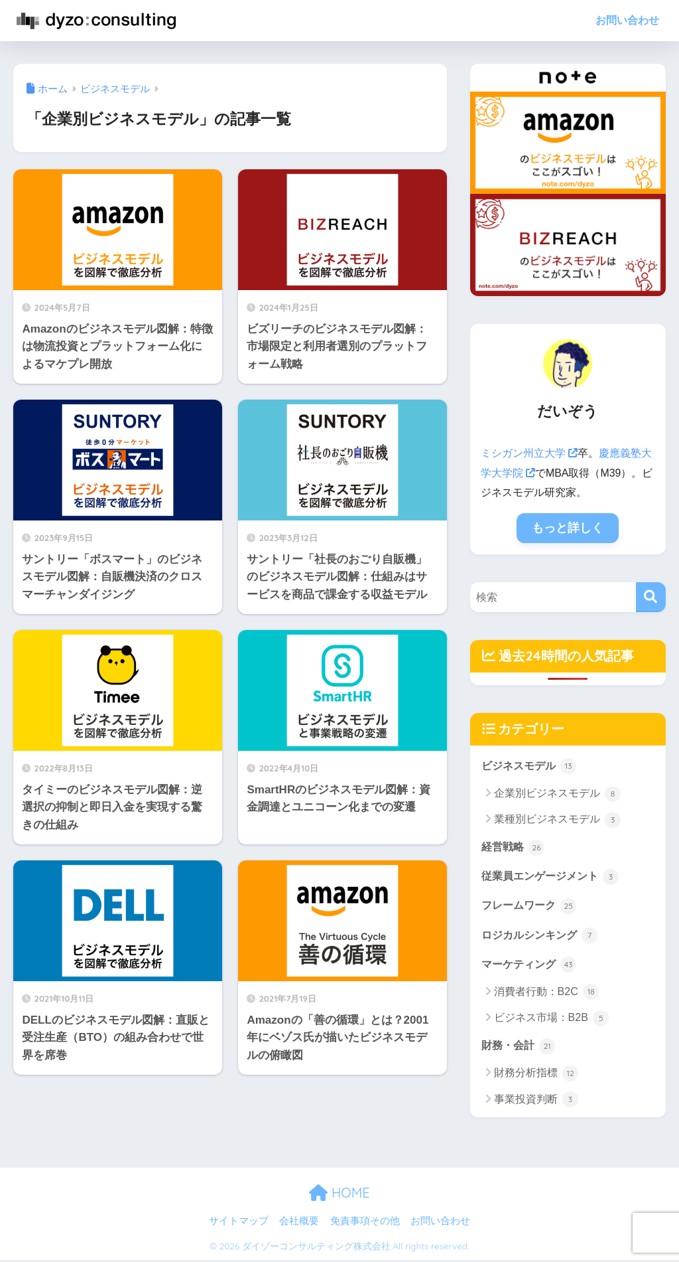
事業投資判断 (536, 1102)
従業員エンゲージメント (554, 876)
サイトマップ (239, 1223)
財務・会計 (520, 1048)
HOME (339, 1195)
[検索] (651, 596)
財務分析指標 (536, 1076)
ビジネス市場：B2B (551, 1020)
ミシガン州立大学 (529, 453)
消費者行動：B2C (546, 994)
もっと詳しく (567, 527)
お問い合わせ (627, 20)
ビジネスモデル (531, 765)
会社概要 (299, 1223)
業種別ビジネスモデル (557, 820)
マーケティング (531, 966)
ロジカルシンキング (542, 936)
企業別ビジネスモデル (557, 793)
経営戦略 (514, 847)
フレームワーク (531, 906)
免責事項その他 (365, 1223)
